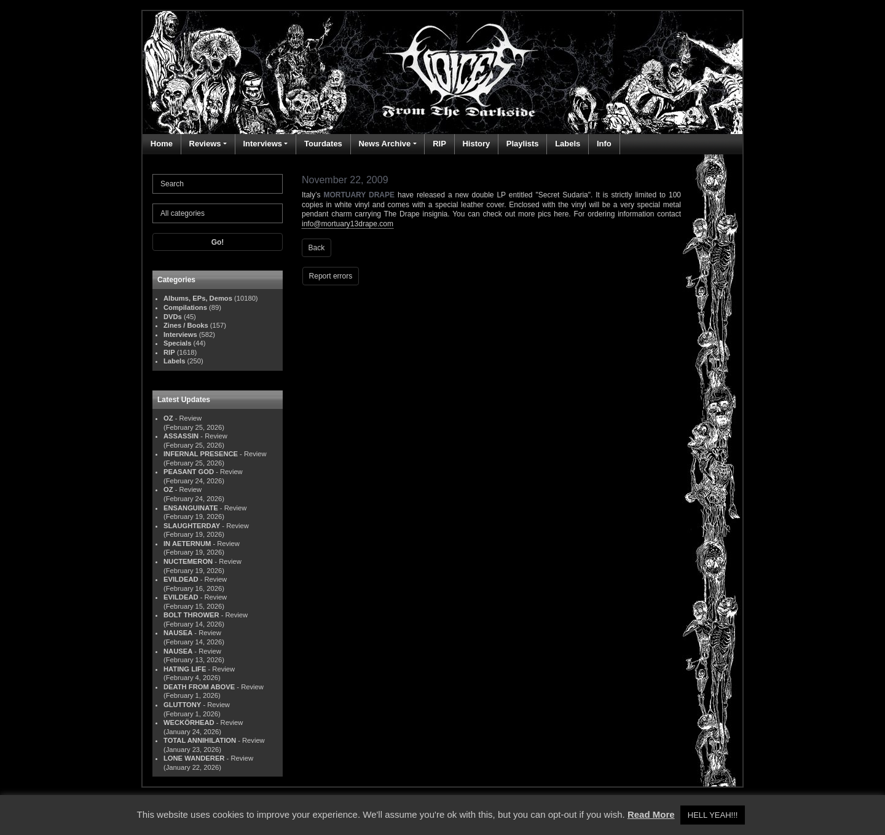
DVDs (172, 316)
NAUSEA (177, 632)
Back (317, 247)
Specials (177, 343)
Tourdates (323, 143)
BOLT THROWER (191, 615)
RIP (439, 143)
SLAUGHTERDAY (191, 525)
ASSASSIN (181, 436)
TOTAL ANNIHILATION (199, 740)
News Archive (384, 143)
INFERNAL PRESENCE (200, 453)
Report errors (331, 276)
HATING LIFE (184, 669)
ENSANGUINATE (190, 508)
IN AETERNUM (187, 543)
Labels (567, 143)
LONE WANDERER (193, 758)
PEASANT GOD (188, 471)
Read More (651, 814)
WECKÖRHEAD (188, 722)
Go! (217, 242)
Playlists (522, 143)
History (476, 143)
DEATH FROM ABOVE (199, 687)
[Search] (217, 184)
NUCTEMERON (188, 561)
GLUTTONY (182, 704)
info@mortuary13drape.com (347, 224)
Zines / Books (185, 325)
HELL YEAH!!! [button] (713, 815)
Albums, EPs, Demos (197, 298)
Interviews (262, 143)
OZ (168, 418)
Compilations (185, 307)
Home (162, 143)
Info (604, 143)
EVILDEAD (181, 579)
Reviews (205, 143)
